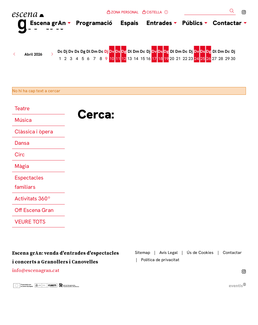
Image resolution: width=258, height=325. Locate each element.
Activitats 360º (32, 198)
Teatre (22, 108)
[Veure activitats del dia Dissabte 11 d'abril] (117, 55)
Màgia (22, 165)
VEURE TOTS (30, 221)
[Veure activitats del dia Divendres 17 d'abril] (154, 55)
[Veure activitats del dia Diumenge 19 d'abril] (166, 55)
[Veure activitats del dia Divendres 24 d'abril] (196, 55)
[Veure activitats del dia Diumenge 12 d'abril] (123, 55)
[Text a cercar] (210, 11)
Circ (20, 154)
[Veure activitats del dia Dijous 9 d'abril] (106, 55)
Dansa (22, 142)
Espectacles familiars (29, 182)
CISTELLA (152, 12)
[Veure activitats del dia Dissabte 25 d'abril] (202, 55)
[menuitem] (244, 12)
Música (23, 119)
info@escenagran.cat (35, 270)
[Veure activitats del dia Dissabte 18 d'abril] (160, 55)
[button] (233, 11)
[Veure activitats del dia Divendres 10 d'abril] (111, 55)
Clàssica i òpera (34, 131)
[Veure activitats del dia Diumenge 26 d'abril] (208, 55)
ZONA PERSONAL (123, 12)
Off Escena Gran (34, 210)
